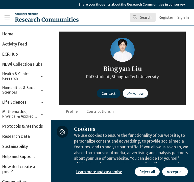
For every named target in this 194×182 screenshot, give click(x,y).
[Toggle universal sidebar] (7, 17)
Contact (115, 93)
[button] (142, 93)
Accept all (130, 171)
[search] (143, 17)
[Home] (35, 17)
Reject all (102, 171)
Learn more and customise (113, 160)
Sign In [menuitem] (183, 17)
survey (179, 4)
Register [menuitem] (166, 17)
